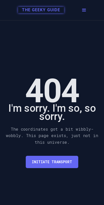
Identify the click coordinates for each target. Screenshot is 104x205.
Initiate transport (52, 161)
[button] (84, 10)
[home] (38, 10)
